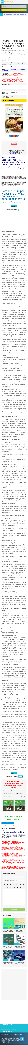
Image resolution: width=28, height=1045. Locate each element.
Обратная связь (5, 1029)
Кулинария (5, 70)
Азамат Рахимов (15, 66)
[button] (4, 884)
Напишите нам (12, 152)
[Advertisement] (14, 984)
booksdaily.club (8, 2)
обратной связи (5, 1041)
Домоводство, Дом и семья (18, 69)
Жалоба (14, 143)
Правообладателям (6, 1024)
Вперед (14, 206)
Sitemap (14, 1029)
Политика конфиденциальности (10, 1026)
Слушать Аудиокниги (7, 1031)
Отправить (14, 909)
